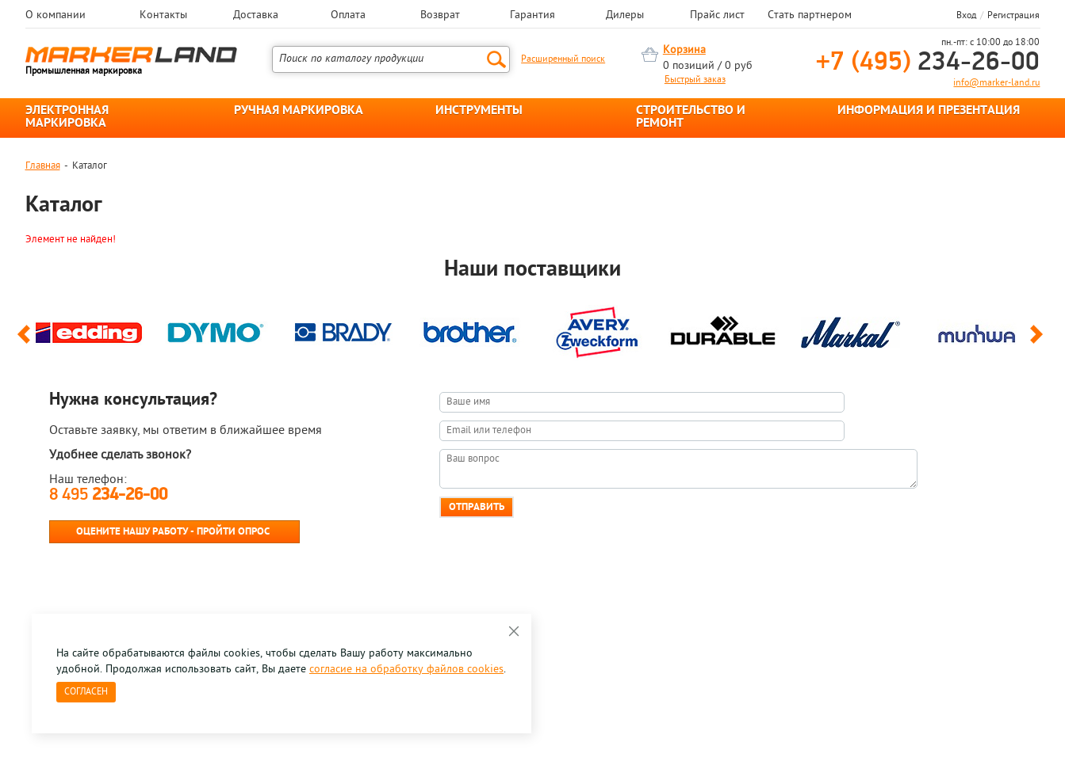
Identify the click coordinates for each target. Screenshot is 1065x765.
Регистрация (1013, 16)
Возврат (440, 15)
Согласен (86, 692)
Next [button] (1039, 341)
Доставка (255, 15)
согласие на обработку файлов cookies (406, 669)
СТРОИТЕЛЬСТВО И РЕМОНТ (690, 117)
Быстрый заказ (695, 80)
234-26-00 (928, 63)
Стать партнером (810, 15)
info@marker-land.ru (996, 83)
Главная (42, 166)
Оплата (348, 15)
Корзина (684, 50)
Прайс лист (717, 15)
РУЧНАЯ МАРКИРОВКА (298, 111)
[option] (88, 328)
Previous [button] (26, 341)
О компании (55, 15)
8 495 (108, 495)
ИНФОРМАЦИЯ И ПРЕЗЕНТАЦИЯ (928, 111)
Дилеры (625, 15)
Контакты (163, 15)
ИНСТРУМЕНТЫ (479, 111)
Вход (966, 16)
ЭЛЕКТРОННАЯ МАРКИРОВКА (67, 117)
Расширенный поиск (563, 59)
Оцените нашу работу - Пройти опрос (173, 532)
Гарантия (532, 15)
